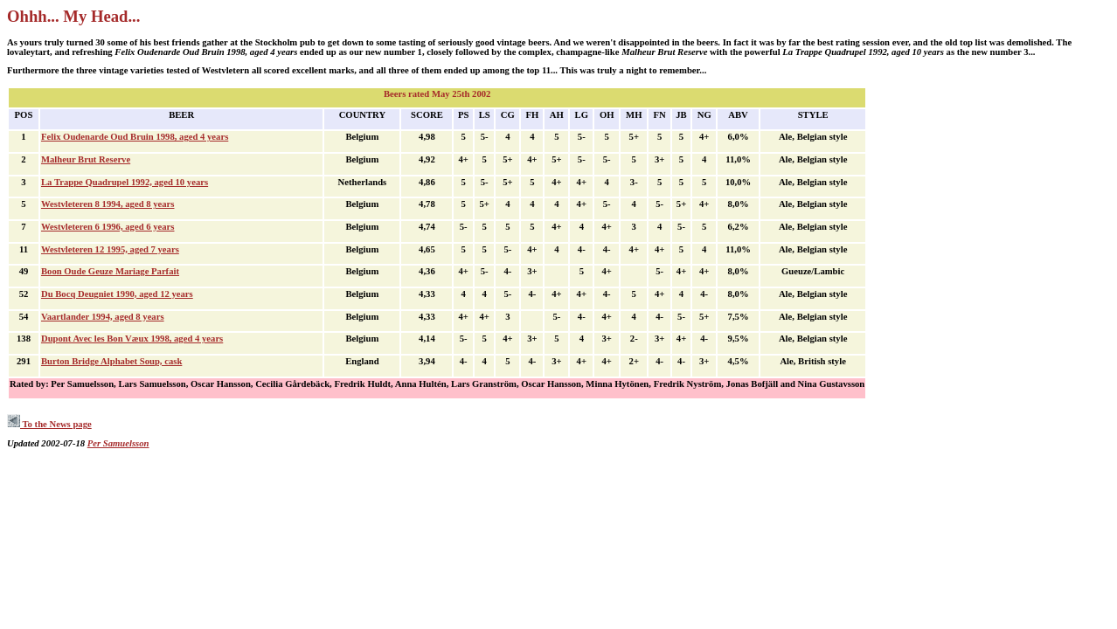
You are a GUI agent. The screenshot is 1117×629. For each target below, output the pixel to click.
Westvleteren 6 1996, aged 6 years (108, 227)
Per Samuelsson (118, 443)
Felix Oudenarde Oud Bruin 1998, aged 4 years (134, 137)
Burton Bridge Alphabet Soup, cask (111, 361)
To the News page (49, 424)
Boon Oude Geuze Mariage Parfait (110, 271)
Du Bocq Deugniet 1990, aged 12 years (117, 294)
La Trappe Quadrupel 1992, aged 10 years (124, 182)
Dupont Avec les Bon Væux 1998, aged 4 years (132, 338)
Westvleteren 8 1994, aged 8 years (108, 204)
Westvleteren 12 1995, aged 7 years (110, 249)
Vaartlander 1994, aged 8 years (102, 316)
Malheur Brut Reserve (85, 159)
